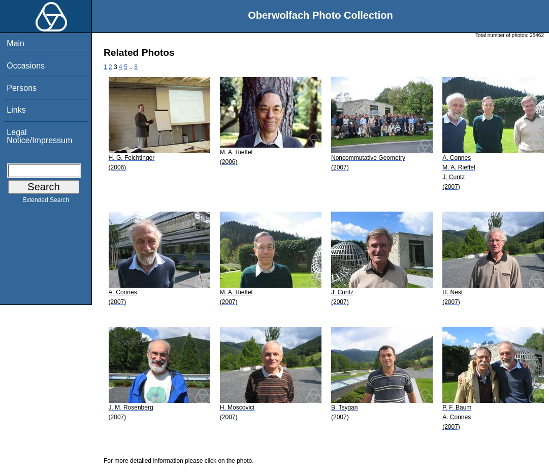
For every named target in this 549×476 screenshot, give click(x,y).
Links (16, 110)
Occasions (26, 65)
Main (15, 43)
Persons (22, 88)
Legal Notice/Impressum (39, 136)
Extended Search (45, 202)
